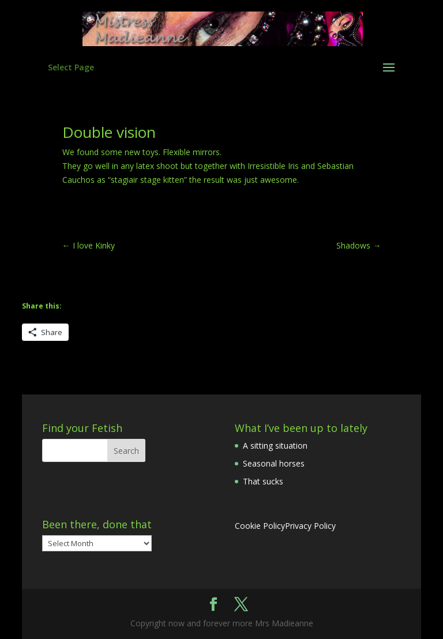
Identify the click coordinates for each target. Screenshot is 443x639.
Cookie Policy (260, 525)
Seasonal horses (274, 463)
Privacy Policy (310, 525)
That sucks (263, 481)
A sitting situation (275, 445)
